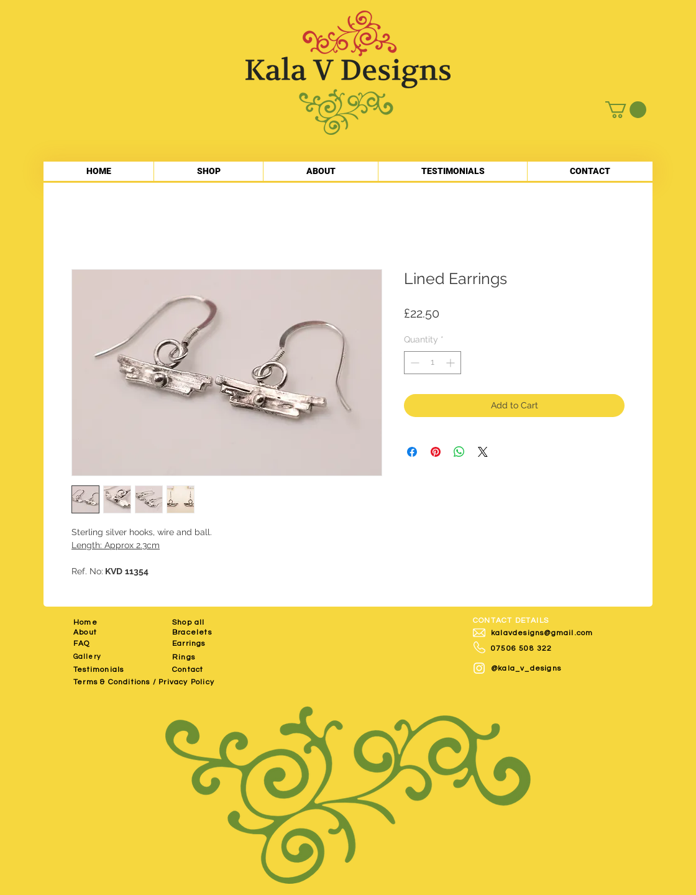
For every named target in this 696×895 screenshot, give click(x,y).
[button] (625, 109)
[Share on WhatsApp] (459, 451)
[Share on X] (482, 451)
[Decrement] (413, 363)
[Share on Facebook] (412, 451)
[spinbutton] (432, 363)
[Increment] (451, 363)
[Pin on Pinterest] (435, 451)
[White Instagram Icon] (479, 668)
